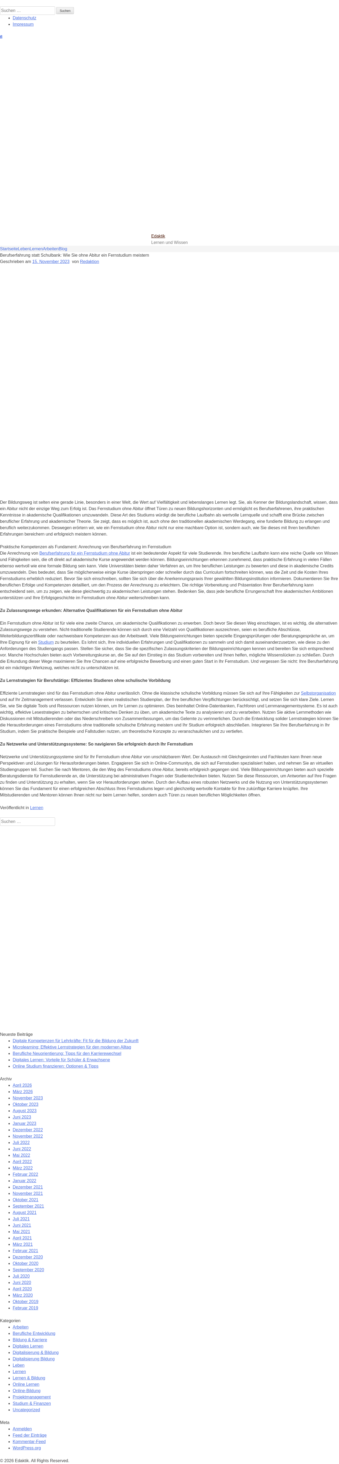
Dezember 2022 (28, 1130)
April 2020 (22, 1289)
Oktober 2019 (25, 1301)
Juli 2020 (21, 1276)
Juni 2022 (22, 1149)
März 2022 (23, 1168)
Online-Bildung (27, 1390)
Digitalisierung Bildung (34, 1359)
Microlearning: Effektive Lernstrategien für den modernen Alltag (72, 1047)
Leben (24, 249)
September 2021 (28, 1206)
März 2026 (23, 1091)
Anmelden (22, 1429)
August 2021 (25, 1212)
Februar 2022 (25, 1174)
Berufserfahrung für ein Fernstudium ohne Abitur (84, 553)
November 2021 (28, 1193)
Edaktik (158, 236)
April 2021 (22, 1238)
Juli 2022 (21, 1142)
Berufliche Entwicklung (34, 1333)
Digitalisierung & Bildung (36, 1352)
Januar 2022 (24, 1180)
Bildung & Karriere (30, 1340)
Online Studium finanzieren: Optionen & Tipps (56, 1066)
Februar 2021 (25, 1250)
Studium (46, 642)
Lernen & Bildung (29, 1378)
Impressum (23, 24)
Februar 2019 (25, 1308)
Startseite (9, 249)
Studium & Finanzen (32, 1403)
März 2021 (23, 1244)
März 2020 (23, 1295)
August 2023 (25, 1110)
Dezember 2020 (28, 1257)
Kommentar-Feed (29, 1441)
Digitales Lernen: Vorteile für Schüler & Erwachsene (61, 1060)
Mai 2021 (21, 1231)
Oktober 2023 (25, 1104)
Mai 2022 (21, 1155)
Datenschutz (24, 18)
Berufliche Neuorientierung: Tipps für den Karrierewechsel (67, 1053)
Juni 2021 (22, 1225)
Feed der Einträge (30, 1435)
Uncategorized (26, 1410)
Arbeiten (51, 249)
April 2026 (22, 1085)
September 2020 (28, 1270)
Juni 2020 (22, 1282)
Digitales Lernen (28, 1346)
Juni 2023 (22, 1117)
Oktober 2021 (25, 1200)
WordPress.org (27, 1448)
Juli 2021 (21, 1219)
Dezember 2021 (28, 1187)
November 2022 (28, 1136)
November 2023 (28, 1098)
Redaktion (89, 261)
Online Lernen (26, 1384)
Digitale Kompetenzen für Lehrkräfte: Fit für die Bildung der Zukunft (76, 1040)
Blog (63, 249)
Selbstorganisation (318, 693)
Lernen (36, 249)
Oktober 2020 (25, 1263)
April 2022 (22, 1161)
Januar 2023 (24, 1123)
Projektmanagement (32, 1397)
